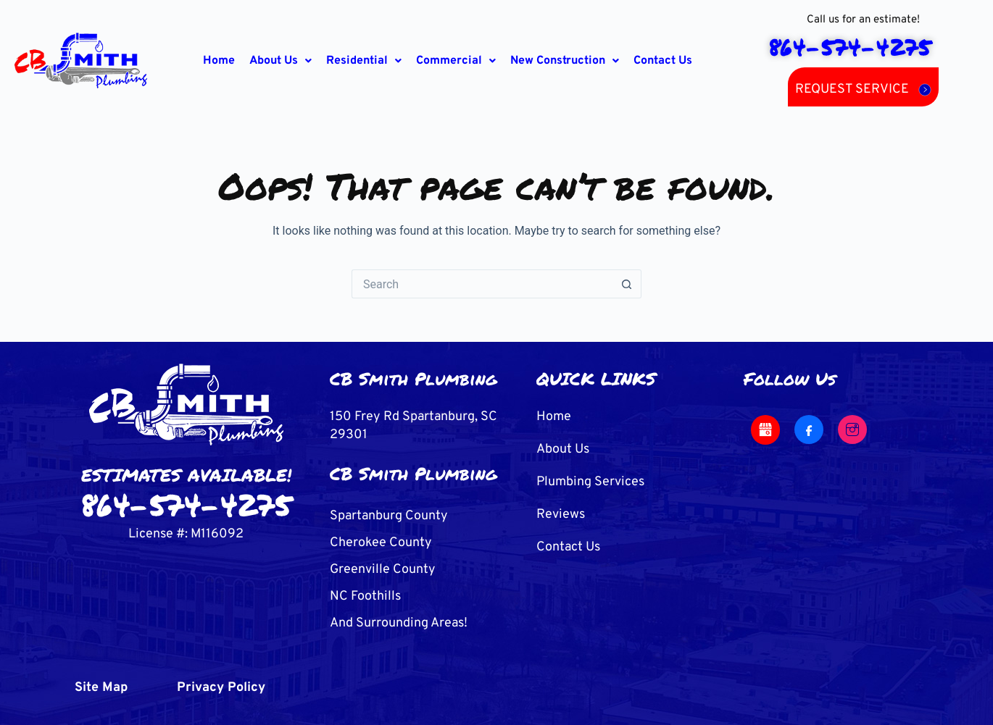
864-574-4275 (185, 504)
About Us (280, 61)
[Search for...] (482, 283)
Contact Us (662, 61)
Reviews (560, 514)
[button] (280, 61)
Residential (364, 61)
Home (219, 61)
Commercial (456, 61)
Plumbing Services (590, 482)
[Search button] (626, 283)
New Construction (564, 61)
